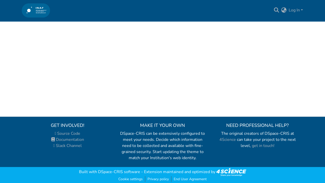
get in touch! (263, 145)
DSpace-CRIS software (119, 172)
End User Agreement (190, 179)
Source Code (67, 133)
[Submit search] (276, 10)
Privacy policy (158, 179)
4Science (227, 139)
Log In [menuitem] (294, 10)
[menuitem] (284, 10)
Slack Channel (67, 145)
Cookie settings (130, 179)
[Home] (36, 10)
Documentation (67, 139)
